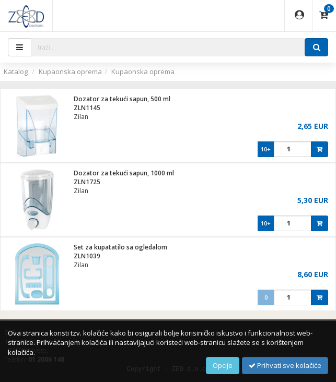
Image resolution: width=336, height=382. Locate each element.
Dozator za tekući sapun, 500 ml (122, 98)
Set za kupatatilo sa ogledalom (120, 247)
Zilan (81, 116)
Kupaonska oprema (70, 71)
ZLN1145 (87, 107)
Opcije (223, 365)
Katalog (16, 71)
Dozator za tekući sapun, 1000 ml (124, 173)
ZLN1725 (87, 181)
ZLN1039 (87, 256)
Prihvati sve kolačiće (285, 365)
